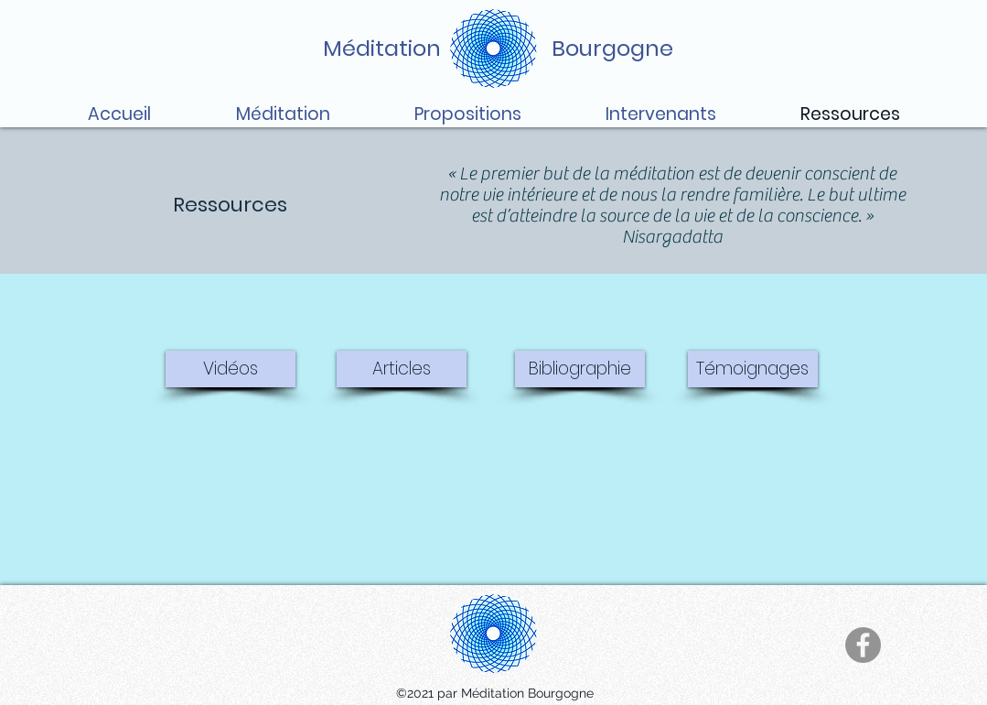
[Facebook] (863, 645)
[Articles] (402, 369)
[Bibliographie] (580, 369)
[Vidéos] (230, 369)
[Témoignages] (753, 369)
